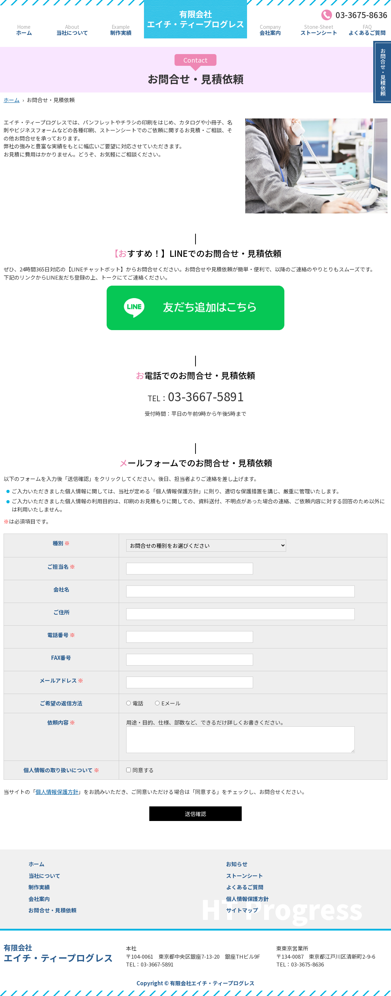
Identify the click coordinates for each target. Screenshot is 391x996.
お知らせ (236, 864)
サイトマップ (242, 910)
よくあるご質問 (367, 30)
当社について (72, 30)
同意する (143, 770)
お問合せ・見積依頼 (52, 910)
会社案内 (270, 30)
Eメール (168, 703)
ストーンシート (318, 30)
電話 (134, 703)
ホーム (24, 30)
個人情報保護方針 (57, 791)
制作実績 (120, 30)
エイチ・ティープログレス (195, 19)
